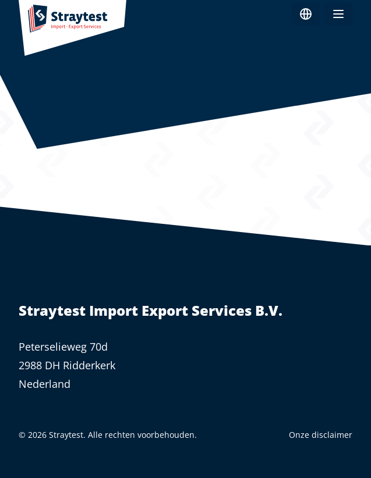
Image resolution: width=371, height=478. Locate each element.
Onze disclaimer (320, 434)
